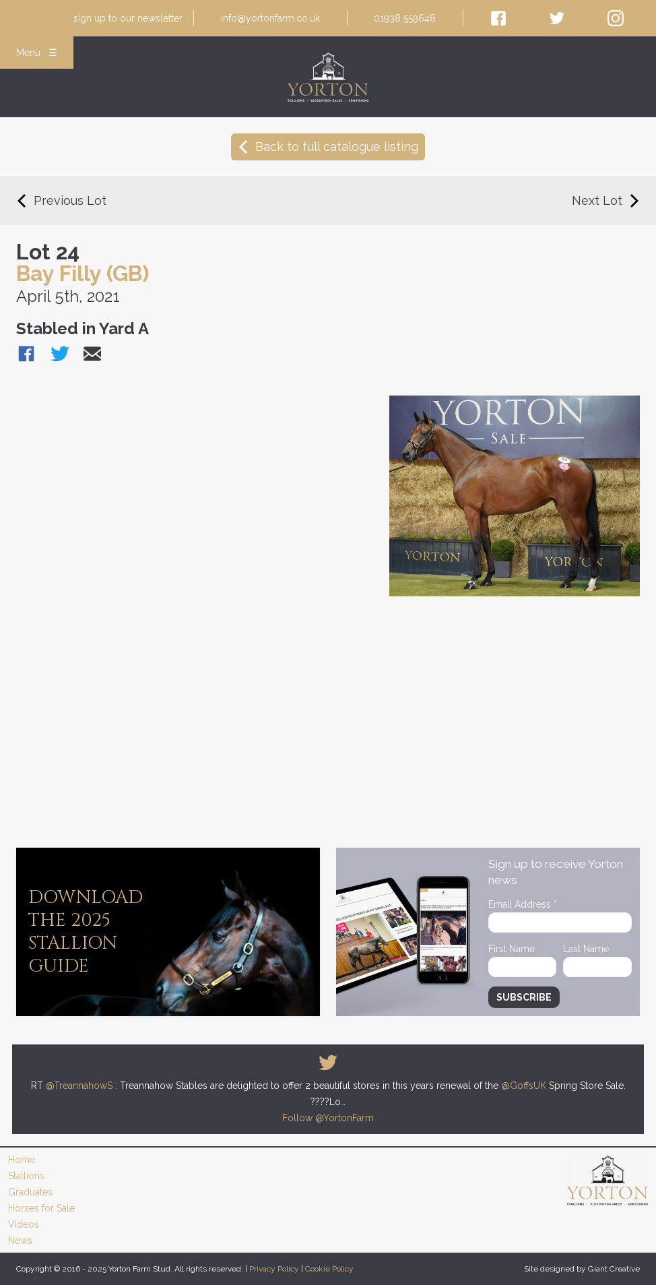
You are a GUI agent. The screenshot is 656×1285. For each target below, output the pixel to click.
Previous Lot (61, 200)
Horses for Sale (41, 1208)
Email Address (522, 904)
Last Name (586, 948)
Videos (23, 1224)
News (20, 1240)
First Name (511, 948)
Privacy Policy (274, 1269)
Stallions (26, 1175)
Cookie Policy (329, 1269)
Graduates (30, 1192)
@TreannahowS (79, 1085)
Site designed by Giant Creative (582, 1269)
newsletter (287, 18)
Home (21, 1159)
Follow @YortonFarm (328, 1117)
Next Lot (606, 200)
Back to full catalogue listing (328, 146)
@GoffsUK (523, 1085)
